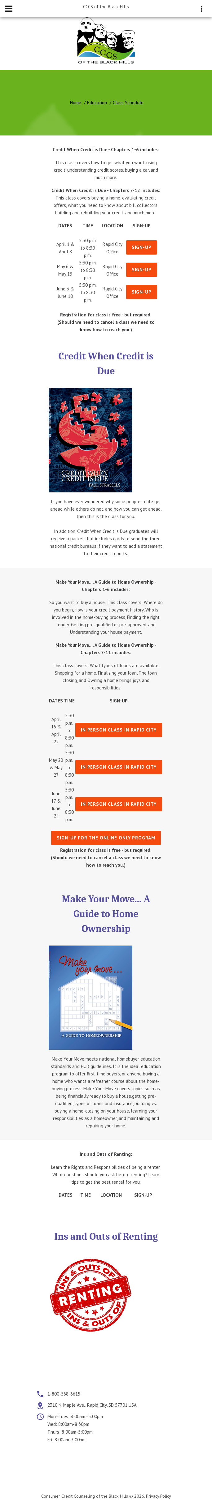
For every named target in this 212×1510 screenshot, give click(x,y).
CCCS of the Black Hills (106, 7)
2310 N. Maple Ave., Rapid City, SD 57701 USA (92, 1405)
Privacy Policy (158, 1496)
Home (75, 102)
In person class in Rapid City (119, 730)
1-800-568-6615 (63, 1394)
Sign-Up (142, 247)
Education (97, 102)
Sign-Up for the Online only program (106, 838)
